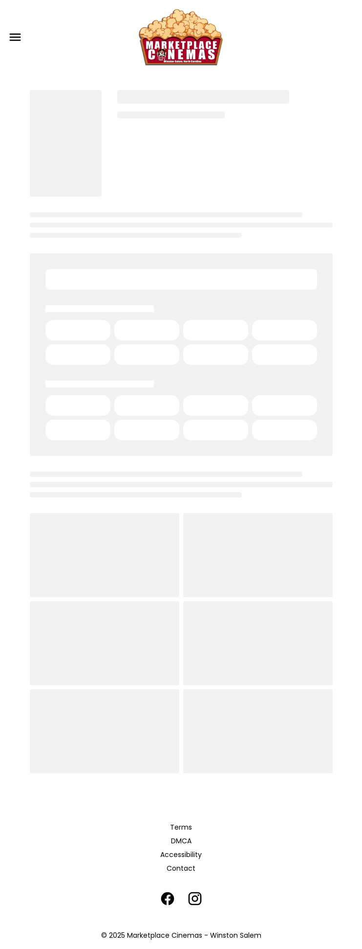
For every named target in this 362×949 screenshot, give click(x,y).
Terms (181, 827)
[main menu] (15, 37)
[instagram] (195, 898)
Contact (181, 868)
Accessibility (181, 854)
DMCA (181, 841)
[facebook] (167, 898)
